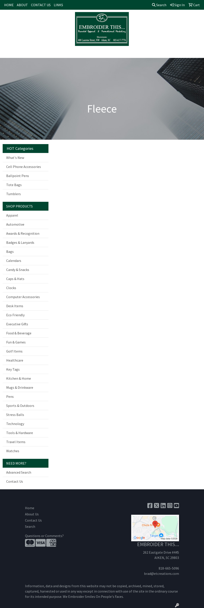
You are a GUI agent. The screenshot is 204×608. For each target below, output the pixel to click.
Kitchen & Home (18, 378)
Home (29, 508)
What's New (15, 157)
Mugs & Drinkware (19, 387)
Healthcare (14, 360)
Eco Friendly (15, 315)
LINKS (58, 5)
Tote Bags (14, 185)
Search (159, 5)
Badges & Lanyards (20, 242)
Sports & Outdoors (20, 405)
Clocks (11, 288)
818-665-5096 (169, 568)
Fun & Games (16, 342)
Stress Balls (15, 414)
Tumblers (13, 194)
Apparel (12, 215)
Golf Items (14, 351)
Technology (15, 423)
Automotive (15, 224)
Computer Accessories (23, 297)
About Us (32, 514)
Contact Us (14, 481)
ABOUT (22, 5)
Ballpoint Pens (17, 175)
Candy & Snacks (17, 269)
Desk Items (14, 306)
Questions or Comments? (44, 536)
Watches (12, 451)
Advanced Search (18, 472)
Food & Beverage (18, 333)
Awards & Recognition (22, 233)
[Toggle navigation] (7, 53)
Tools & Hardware (19, 433)
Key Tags (13, 369)
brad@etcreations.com (161, 573)
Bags (10, 251)
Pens (10, 396)
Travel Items (15, 442)
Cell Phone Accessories (23, 166)
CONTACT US (41, 5)
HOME (9, 5)
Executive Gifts (17, 324)
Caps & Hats (15, 278)
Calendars (13, 260)
